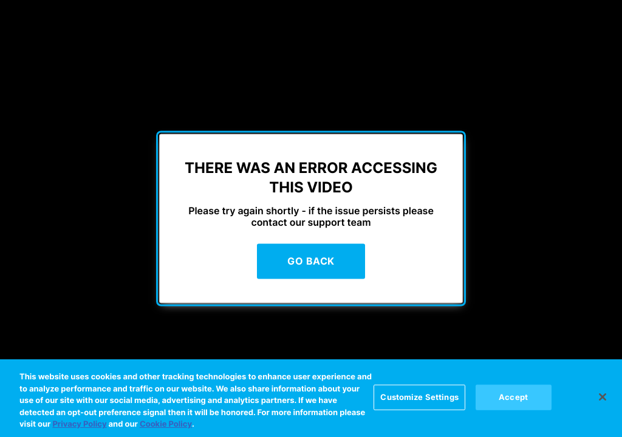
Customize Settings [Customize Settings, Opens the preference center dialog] (419, 397)
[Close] (602, 397)
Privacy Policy (79, 425)
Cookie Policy (166, 425)
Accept (513, 397)
